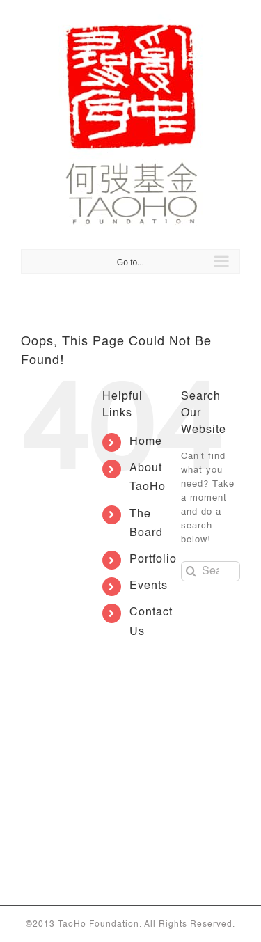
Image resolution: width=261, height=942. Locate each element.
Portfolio (153, 559)
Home (145, 442)
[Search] (191, 571)
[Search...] (210, 571)
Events (148, 586)
